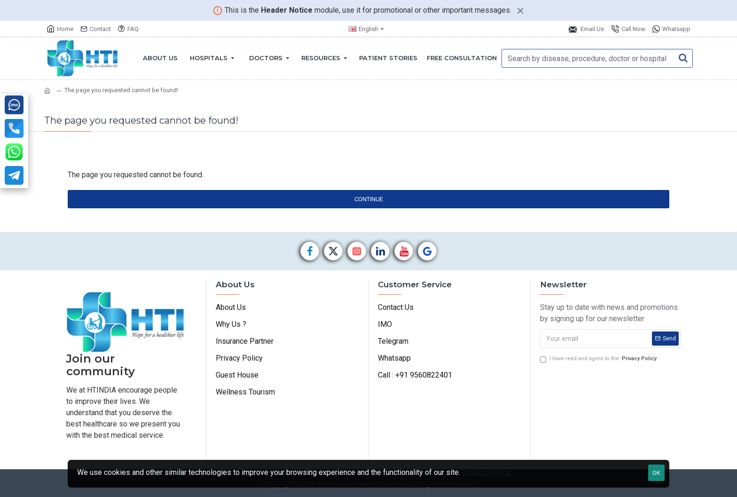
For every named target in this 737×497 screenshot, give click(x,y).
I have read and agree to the (599, 359)
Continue (368, 199)
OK (656, 472)
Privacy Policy (485, 472)
